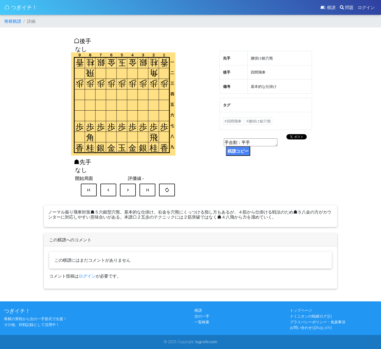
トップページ (301, 310)
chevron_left (108, 190)
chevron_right (128, 190)
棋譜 (328, 7)
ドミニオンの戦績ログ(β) (311, 316)
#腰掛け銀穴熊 (258, 121)
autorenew (167, 190)
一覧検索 (201, 322)
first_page (88, 190)
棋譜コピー (238, 151)
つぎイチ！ (17, 310)
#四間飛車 (233, 121)
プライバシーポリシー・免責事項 (317, 322)
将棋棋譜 (12, 21)
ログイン (366, 7)
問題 (347, 7)
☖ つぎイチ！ (20, 7)
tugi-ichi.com (206, 341)
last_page (147, 190)
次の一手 (201, 316)
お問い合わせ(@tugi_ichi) (311, 327)
